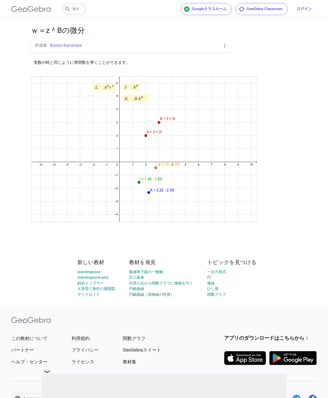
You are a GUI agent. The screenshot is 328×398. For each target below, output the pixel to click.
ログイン (304, 9)
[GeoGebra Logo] (31, 9)
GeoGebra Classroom (261, 9)
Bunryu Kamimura (66, 45)
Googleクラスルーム (205, 9)
